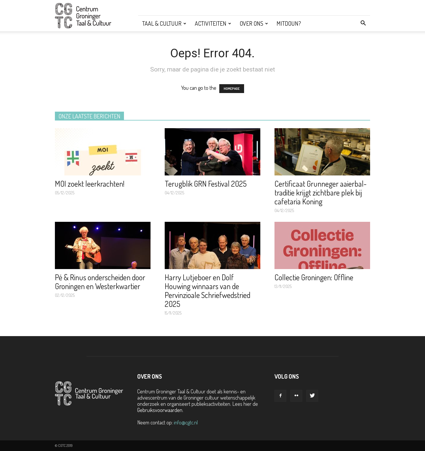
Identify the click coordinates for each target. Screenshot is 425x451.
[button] (363, 23)
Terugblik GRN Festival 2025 (206, 183)
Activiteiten (213, 23)
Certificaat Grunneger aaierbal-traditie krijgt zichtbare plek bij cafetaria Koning (320, 192)
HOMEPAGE (232, 89)
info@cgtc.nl (186, 422)
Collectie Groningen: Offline (313, 277)
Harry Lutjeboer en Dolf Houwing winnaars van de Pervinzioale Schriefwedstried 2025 (207, 290)
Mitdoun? (289, 23)
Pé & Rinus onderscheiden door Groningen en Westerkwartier (100, 281)
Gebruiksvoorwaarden (159, 410)
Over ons (254, 23)
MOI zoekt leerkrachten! (90, 183)
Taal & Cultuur (164, 23)
